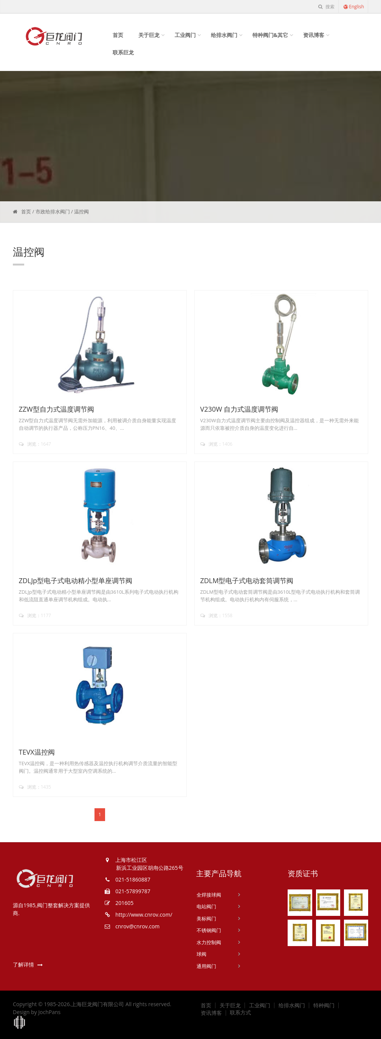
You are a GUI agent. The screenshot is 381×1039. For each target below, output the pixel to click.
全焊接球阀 (209, 894)
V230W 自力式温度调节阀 (239, 409)
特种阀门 (324, 1005)
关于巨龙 (149, 35)
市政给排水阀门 (53, 211)
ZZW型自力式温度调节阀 (56, 409)
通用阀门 (206, 966)
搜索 (326, 6)
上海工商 (19, 1023)
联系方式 (240, 1012)
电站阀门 (206, 906)
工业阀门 (185, 35)
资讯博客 (313, 35)
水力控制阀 (209, 942)
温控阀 (81, 211)
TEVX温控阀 (37, 751)
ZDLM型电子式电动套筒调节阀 (247, 580)
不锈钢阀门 (209, 930)
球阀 (201, 954)
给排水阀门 (224, 35)
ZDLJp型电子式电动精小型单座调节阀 (76, 580)
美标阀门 (206, 918)
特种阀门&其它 (270, 35)
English (353, 6)
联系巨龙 (123, 52)
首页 (118, 35)
